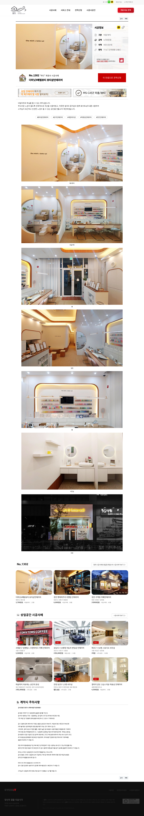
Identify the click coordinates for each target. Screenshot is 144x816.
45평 (109, 602)
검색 (121, 18)
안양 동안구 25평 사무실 (63, 684)
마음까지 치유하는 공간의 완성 (27, 684)
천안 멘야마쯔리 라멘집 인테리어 (66, 597)
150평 (106, 653)
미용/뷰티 (27, 602)
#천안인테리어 (101, 117)
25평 (69, 689)
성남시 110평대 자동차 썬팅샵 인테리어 (69, 648)
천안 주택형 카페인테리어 (101, 597)
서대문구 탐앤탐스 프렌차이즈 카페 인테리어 (33, 648)
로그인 (105, 2)
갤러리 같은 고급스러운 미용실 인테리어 (107, 684)
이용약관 (111, 790)
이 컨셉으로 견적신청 (112, 77)
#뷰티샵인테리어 (42, 117)
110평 (73, 653)
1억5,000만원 (20, 689)
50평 (35, 689)
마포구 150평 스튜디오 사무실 (103, 648)
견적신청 (78, 10)
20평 (32, 653)
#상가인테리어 (58, 117)
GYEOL (10, 790)
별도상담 (57, 689)
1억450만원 (96, 602)
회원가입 (119, 2)
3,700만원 (19, 602)
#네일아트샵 (71, 117)
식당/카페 (65, 602)
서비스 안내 (65, 10)
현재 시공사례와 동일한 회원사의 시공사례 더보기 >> (109, 565)
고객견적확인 (128, 2)
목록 (126, 18)
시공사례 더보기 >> (119, 615)
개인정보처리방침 (121, 790)
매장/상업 (67, 653)
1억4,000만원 (58, 653)
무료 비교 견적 (126, 10)
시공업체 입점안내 (134, 790)
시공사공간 (91, 10)
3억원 (93, 653)
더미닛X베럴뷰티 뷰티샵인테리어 (28, 597)
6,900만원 (57, 602)
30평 (70, 602)
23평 (32, 602)
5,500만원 (19, 653)
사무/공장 (99, 653)
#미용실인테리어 (85, 117)
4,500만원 (95, 689)
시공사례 (52, 10)
